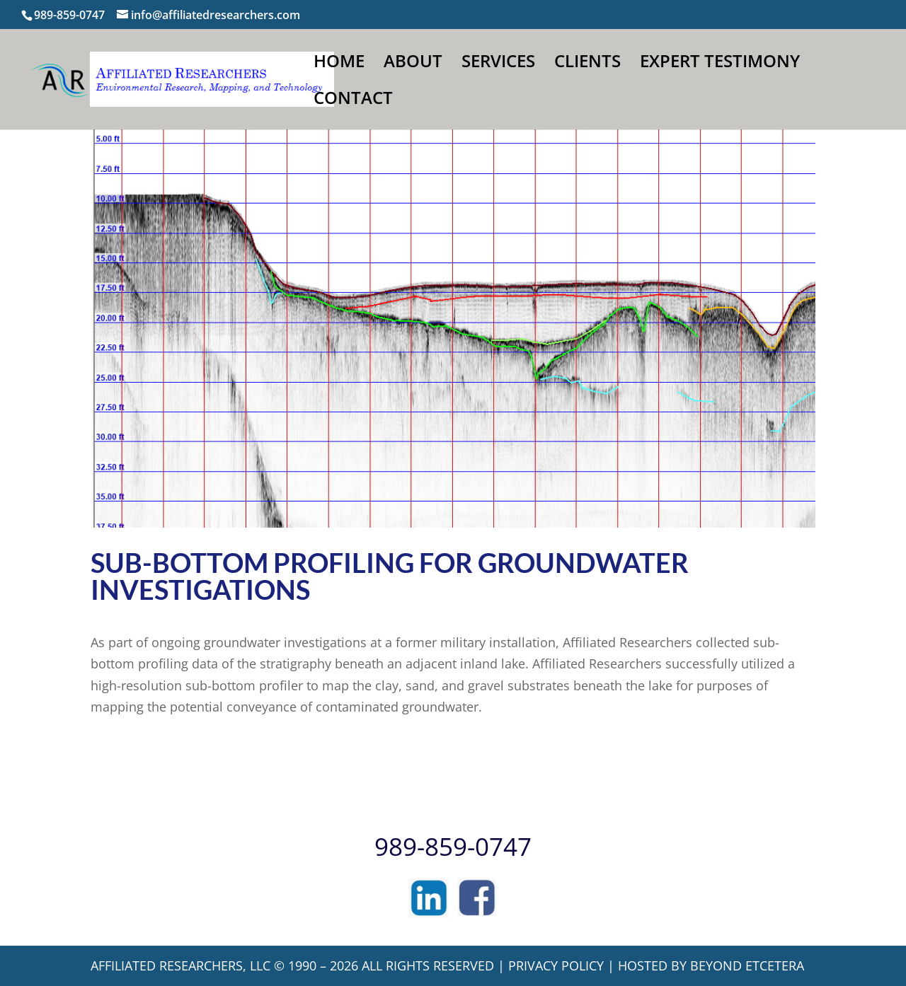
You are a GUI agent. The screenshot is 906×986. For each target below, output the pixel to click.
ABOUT (413, 64)
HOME (339, 64)
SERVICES (498, 64)
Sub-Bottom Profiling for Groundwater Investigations (390, 575)
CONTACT (353, 101)
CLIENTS (587, 64)
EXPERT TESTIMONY (720, 64)
